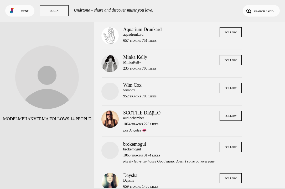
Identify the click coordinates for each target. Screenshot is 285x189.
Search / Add (259, 11)
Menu (25, 11)
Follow (231, 32)
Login (54, 10)
